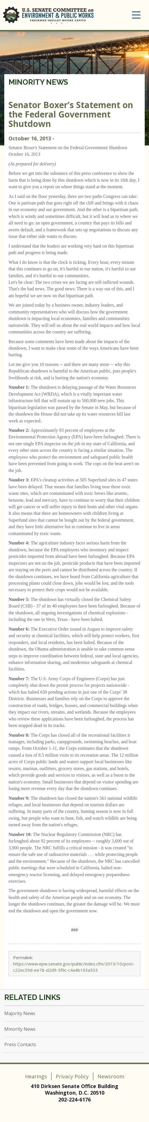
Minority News (38, 82)
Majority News (19, 1013)
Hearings (36, 1076)
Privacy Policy (72, 1076)
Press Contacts (20, 1044)
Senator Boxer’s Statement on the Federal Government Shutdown (71, 114)
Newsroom (111, 1076)
